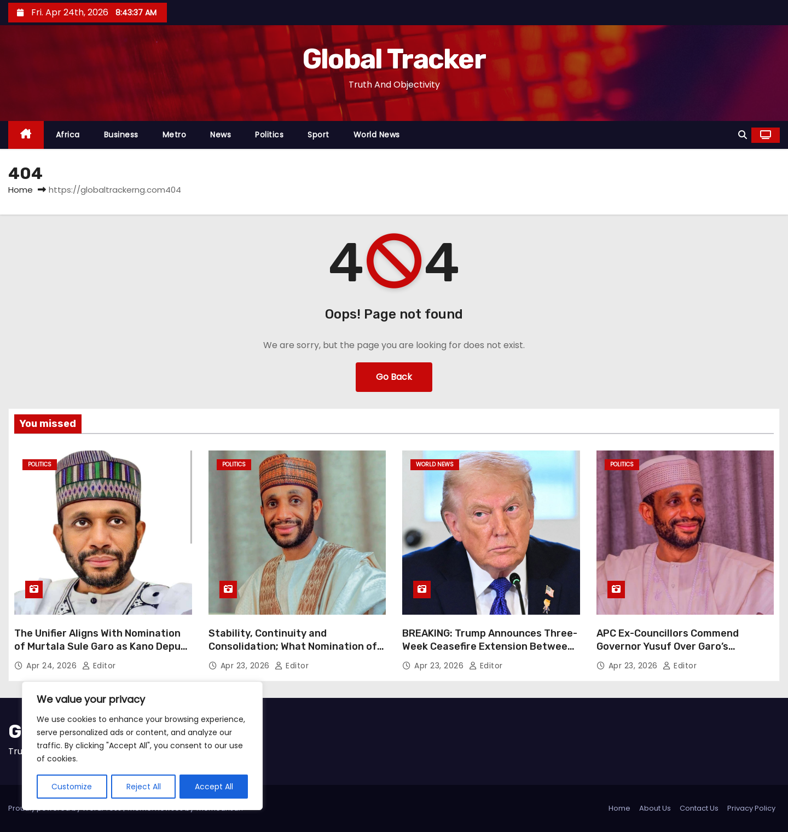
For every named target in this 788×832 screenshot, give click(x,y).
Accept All (214, 786)
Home (20, 189)
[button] (742, 135)
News (220, 134)
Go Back (394, 377)
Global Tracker (394, 59)
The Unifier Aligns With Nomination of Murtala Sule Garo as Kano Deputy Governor (102, 646)
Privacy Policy (751, 808)
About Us (655, 808)
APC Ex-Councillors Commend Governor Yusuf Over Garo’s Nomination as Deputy (667, 646)
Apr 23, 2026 (247, 665)
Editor (99, 665)
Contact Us (699, 808)
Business (121, 134)
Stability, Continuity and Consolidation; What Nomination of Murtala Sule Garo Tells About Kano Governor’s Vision (293, 653)
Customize (72, 786)
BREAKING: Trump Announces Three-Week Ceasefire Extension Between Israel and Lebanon (489, 646)
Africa (68, 134)
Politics (269, 134)
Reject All (144, 786)
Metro (175, 134)
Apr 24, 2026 (52, 665)
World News (377, 134)
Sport (318, 134)
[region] (142, 746)
